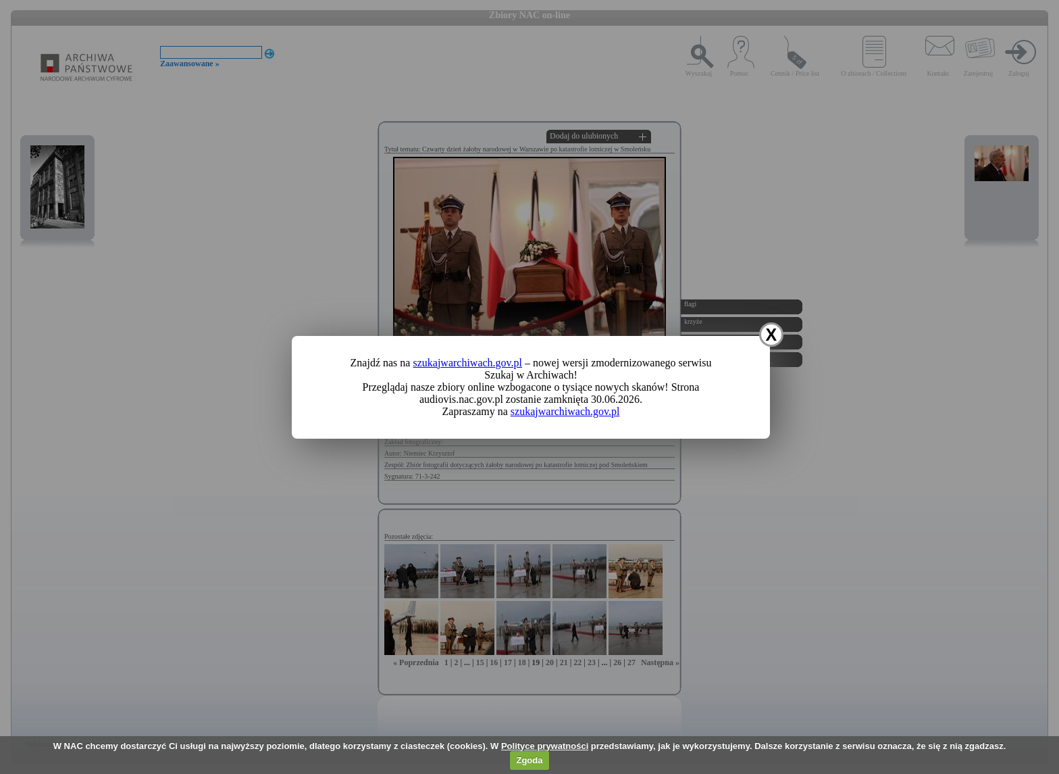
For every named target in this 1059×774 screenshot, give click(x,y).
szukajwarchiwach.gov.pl (467, 362)
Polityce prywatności (544, 746)
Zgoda (529, 760)
